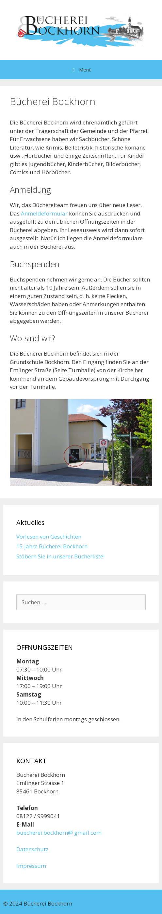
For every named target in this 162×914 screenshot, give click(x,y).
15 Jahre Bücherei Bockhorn (52, 546)
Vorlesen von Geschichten (48, 536)
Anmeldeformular (44, 213)
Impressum (31, 865)
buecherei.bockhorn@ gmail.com (59, 832)
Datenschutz (32, 849)
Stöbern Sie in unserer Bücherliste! (60, 556)
